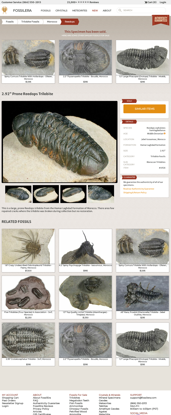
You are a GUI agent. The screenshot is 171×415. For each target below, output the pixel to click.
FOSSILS (46, 10)
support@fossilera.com (143, 397)
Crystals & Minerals (109, 395)
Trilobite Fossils (158, 156)
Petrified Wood (78, 411)
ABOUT (107, 10)
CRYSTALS (61, 10)
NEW (95, 10)
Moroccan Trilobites (156, 162)
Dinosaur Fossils (78, 408)
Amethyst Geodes (109, 408)
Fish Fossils (75, 403)
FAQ (35, 400)
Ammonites (76, 406)
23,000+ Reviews (83, 2)
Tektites (103, 406)
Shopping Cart (10, 397)
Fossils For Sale (78, 395)
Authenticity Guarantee (46, 403)
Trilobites (74, 397)
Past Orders (9, 400)
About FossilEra (42, 397)
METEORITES (79, 10)
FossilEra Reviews (43, 406)
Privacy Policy (41, 408)
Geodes (103, 400)
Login (163, 2)
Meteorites (105, 403)
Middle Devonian (156, 133)
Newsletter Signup (12, 403)
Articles (37, 411)
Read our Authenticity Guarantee (138, 189)
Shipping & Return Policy (135, 192)
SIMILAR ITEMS (145, 108)
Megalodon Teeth (79, 400)
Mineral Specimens (109, 397)
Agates (103, 411)
